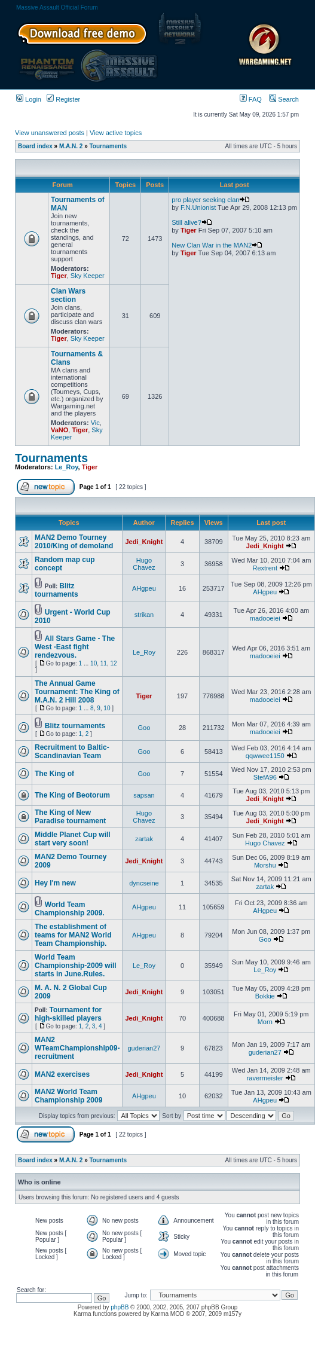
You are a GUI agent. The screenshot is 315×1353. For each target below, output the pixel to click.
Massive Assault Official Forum (57, 7)
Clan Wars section (68, 295)
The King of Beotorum (72, 795)
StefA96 (265, 777)
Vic (95, 422)
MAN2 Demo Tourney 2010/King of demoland (74, 541)
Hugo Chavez (144, 564)
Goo (144, 727)
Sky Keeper (88, 275)
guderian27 (143, 1048)
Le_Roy (66, 467)
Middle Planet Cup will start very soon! (73, 838)
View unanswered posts (49, 132)
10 (93, 663)
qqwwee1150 (265, 755)
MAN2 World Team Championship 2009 (68, 1096)
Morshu (265, 865)
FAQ (251, 99)
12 (113, 663)
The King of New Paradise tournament (70, 816)
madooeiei (265, 618)
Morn (265, 1021)
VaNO (59, 429)
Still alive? (192, 222)
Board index (35, 146)
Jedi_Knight (144, 541)
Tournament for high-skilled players (68, 1014)
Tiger (59, 275)
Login (28, 99)
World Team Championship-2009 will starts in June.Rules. (76, 965)
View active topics (116, 132)
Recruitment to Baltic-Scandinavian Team (72, 751)
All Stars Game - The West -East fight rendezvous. (75, 646)
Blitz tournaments (56, 590)
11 (103, 663)
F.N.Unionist (198, 207)
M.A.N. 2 (70, 146)
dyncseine (144, 883)
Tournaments (108, 146)
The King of (54, 773)
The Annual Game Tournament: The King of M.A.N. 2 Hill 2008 (77, 691)
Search (284, 99)
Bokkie (265, 996)
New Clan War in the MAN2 (217, 245)
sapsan (143, 795)
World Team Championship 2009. (70, 908)
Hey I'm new (55, 883)
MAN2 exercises (62, 1074)
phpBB (120, 1307)
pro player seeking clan (211, 199)
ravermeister (265, 1078)
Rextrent (264, 568)
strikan (144, 614)
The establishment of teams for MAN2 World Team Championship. (73, 935)
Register (63, 99)
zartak (144, 838)
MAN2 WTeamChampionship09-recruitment (77, 1048)
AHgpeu (144, 588)
